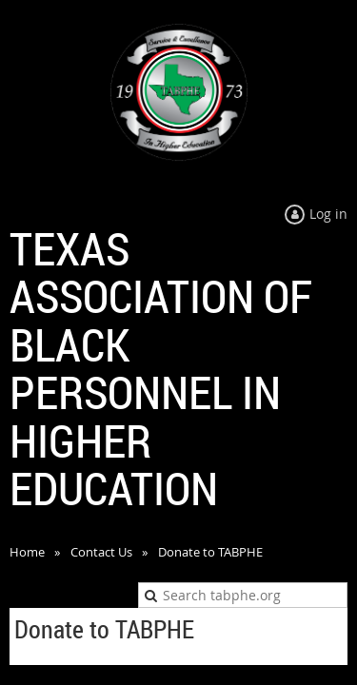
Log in (328, 214)
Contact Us (101, 551)
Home (27, 551)
